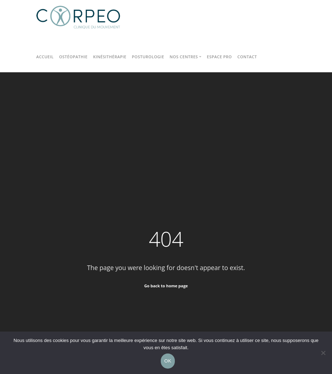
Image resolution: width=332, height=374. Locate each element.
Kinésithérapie (109, 56)
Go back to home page (166, 285)
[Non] (323, 352)
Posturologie (148, 56)
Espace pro (219, 56)
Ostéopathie (73, 56)
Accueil (45, 56)
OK (167, 361)
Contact (247, 56)
